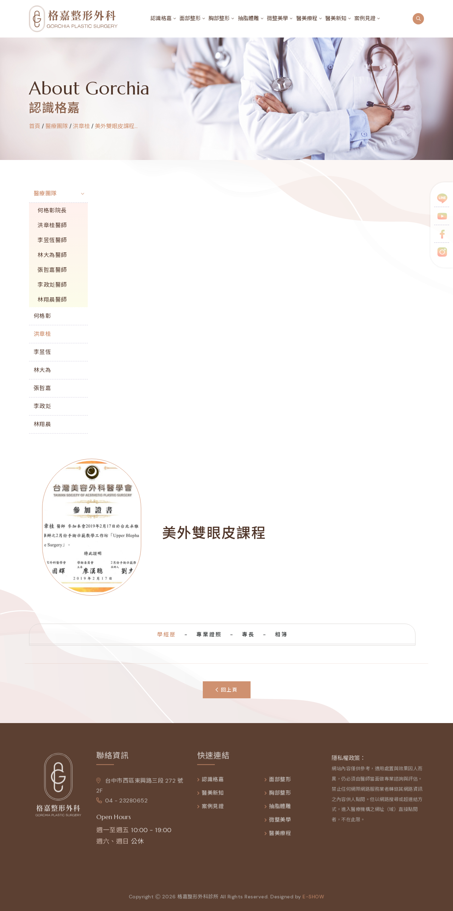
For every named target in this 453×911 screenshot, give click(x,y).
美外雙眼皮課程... (116, 126)
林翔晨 (42, 424)
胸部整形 (219, 18)
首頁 (34, 126)
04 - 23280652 (122, 803)
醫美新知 (335, 18)
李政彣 (42, 406)
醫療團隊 (45, 193)
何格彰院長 (52, 210)
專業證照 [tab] (209, 634)
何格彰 (42, 316)
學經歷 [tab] (166, 634)
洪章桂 (81, 126)
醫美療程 (306, 18)
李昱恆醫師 (52, 240)
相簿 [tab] (281, 634)
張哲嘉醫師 (52, 270)
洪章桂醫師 (52, 225)
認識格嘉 (161, 18)
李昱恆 (42, 352)
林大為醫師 (52, 255)
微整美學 (277, 18)
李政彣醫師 (52, 284)
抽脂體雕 (248, 18)
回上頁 (227, 690)
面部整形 (190, 18)
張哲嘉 (42, 388)
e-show (313, 899)
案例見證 (364, 18)
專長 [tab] (248, 634)
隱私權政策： (349, 760)
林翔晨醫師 (52, 299)
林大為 (42, 370)
